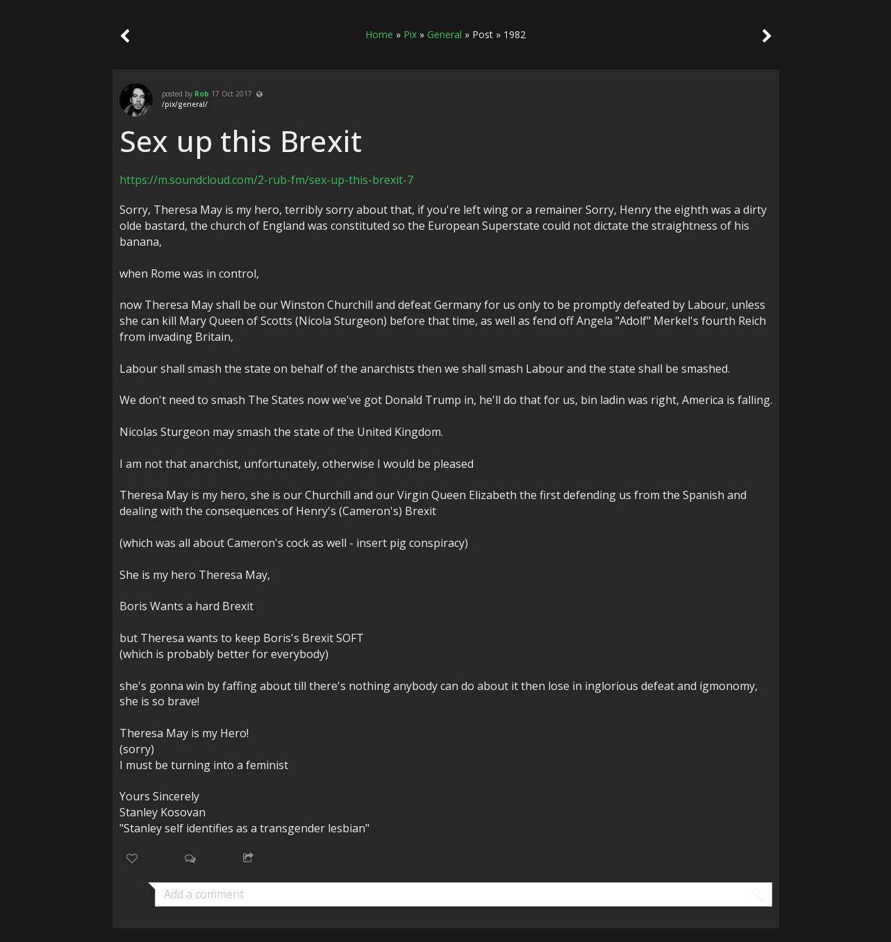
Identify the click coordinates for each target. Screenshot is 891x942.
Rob (201, 94)
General (444, 34)
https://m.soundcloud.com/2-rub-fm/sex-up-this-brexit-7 (266, 179)
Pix (410, 34)
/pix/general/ (185, 104)
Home (379, 34)
